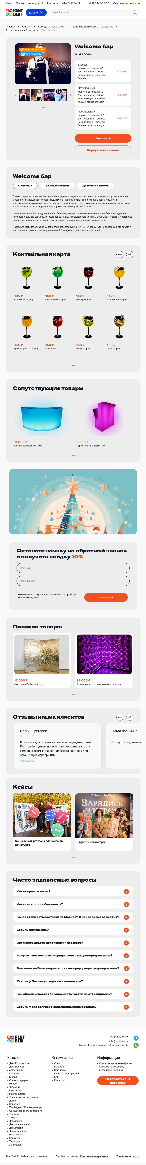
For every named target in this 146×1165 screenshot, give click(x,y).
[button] (15, 95)
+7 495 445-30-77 (98, 3)
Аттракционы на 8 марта (20, 30)
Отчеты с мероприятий (29, 3)
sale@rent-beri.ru (118, 1044)
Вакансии (59, 1069)
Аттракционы (16, 1073)
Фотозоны (14, 1090)
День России (16, 1131)
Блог (56, 1080)
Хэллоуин (14, 1144)
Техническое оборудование (24, 1100)
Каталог (26, 26)
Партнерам (60, 1073)
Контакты (52, 3)
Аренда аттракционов (51, 26)
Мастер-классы (17, 1097)
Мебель (13, 1087)
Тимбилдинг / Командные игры (25, 1110)
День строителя (17, 1134)
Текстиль (14, 1117)
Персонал (14, 1107)
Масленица (15, 1138)
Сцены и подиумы (19, 1083)
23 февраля (15, 1148)
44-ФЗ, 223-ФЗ (71, 3)
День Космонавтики (19, 1066)
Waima (136, 1159)
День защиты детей (19, 1127)
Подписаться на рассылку (117, 1084)
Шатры (13, 1080)
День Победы (16, 1069)
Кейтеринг (14, 1076)
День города (15, 1124)
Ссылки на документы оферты (115, 1066)
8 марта (13, 1121)
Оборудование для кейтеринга (25, 1114)
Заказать (103, 138)
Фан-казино (15, 1093)
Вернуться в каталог (103, 150)
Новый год (14, 1141)
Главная (11, 26)
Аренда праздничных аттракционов (92, 26)
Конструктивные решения (94, 1159)
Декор (12, 1104)
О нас (9, 3)
